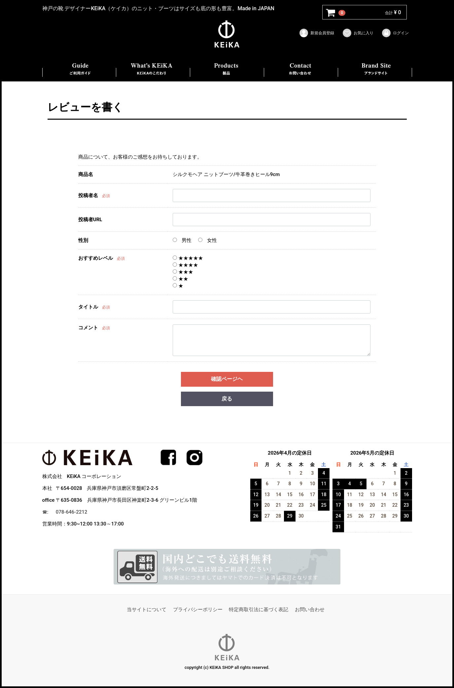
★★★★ (185, 265)
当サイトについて (146, 610)
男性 (182, 240)
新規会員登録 (316, 33)
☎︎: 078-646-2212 (64, 512)
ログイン (395, 33)
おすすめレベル (95, 258)
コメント (88, 328)
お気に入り (357, 33)
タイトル (88, 307)
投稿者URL (90, 220)
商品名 (85, 174)
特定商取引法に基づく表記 (258, 610)
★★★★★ (188, 258)
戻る (227, 399)
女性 (207, 240)
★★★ (183, 272)
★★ (180, 279)
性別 (83, 240)
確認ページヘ (227, 379)
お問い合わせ (310, 610)
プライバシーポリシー (198, 610)
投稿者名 (88, 196)
